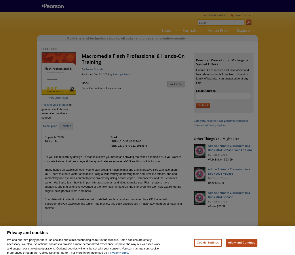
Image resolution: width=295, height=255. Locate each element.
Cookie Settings (208, 247)
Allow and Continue (241, 247)
